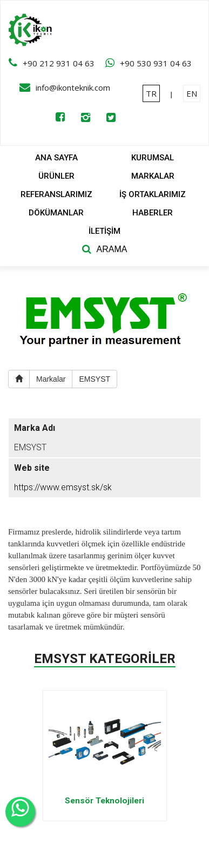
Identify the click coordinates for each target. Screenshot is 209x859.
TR (151, 93)
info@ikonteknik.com (73, 87)
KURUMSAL (152, 158)
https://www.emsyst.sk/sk (63, 487)
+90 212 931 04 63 (59, 63)
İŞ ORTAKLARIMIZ (152, 194)
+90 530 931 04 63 (156, 63)
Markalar (50, 379)
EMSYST (94, 379)
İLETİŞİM (104, 231)
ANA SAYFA (56, 158)
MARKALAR (152, 176)
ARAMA (112, 249)
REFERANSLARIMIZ (56, 194)
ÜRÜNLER (56, 176)
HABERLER (152, 213)
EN (191, 93)
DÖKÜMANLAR (56, 213)
